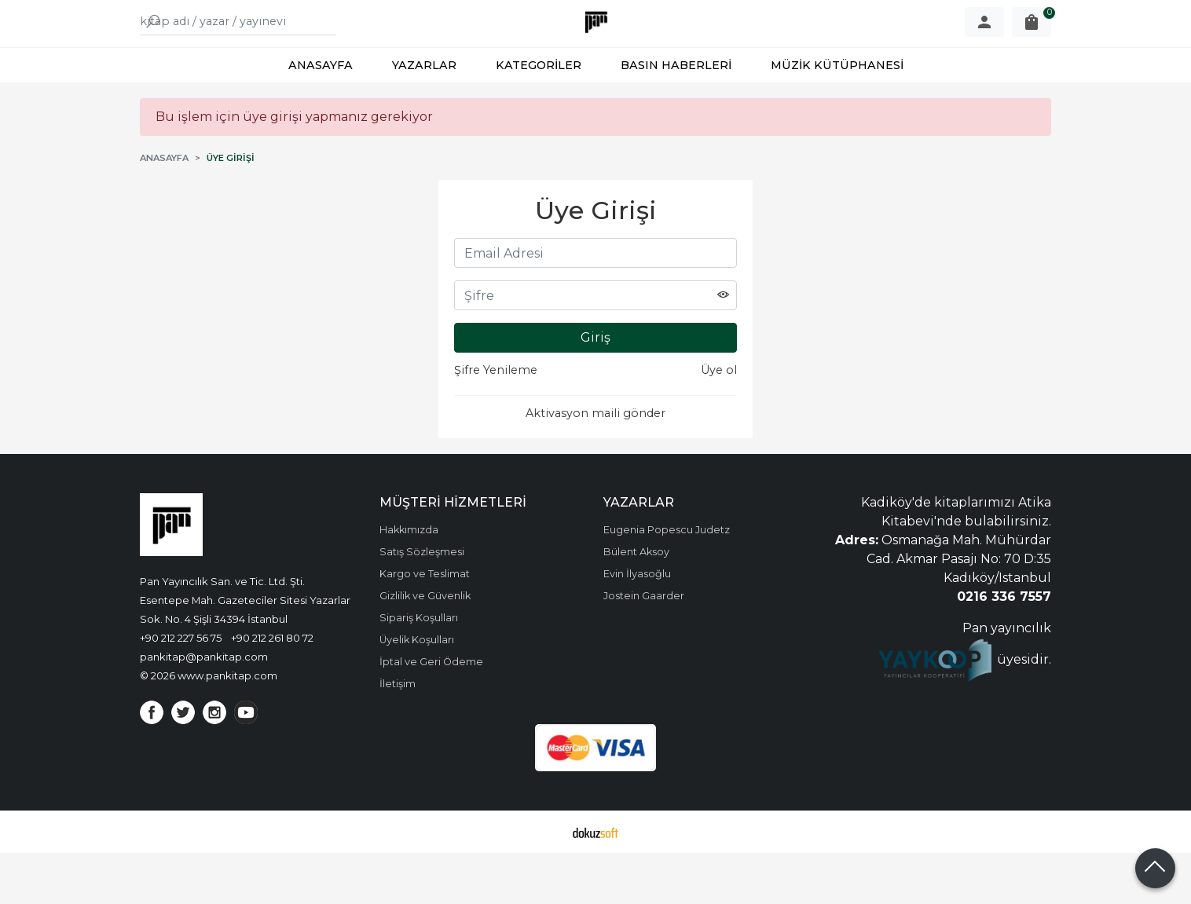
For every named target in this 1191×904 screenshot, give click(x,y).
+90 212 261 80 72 (272, 689)
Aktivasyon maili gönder (595, 464)
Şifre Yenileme (495, 421)
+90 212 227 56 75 (181, 689)
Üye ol (719, 421)
